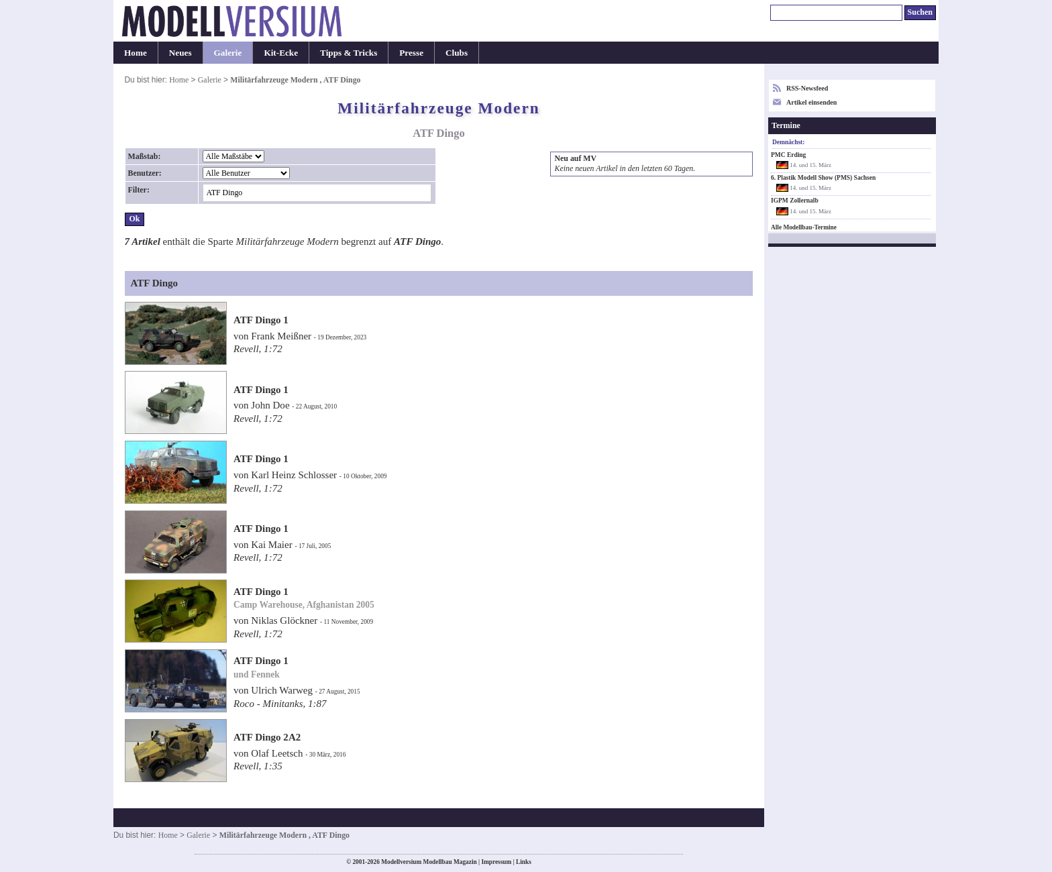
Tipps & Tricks (348, 53)
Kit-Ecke (281, 53)
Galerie (228, 53)
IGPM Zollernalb (795, 200)
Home (135, 53)
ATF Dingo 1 (260, 320)
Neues (180, 53)
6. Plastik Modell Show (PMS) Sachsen (823, 177)
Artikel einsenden (811, 102)
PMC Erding (788, 155)
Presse (411, 53)
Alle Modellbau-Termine (804, 227)
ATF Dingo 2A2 (267, 737)
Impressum (496, 862)
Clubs (456, 53)
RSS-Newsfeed (807, 88)
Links (523, 862)
